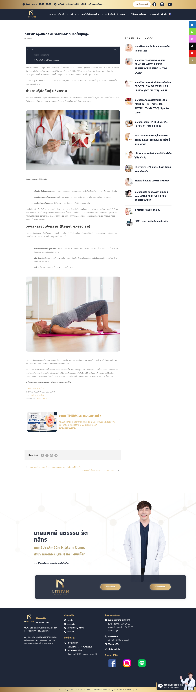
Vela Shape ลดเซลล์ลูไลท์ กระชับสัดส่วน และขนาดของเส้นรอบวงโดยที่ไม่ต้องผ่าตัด (152, 140)
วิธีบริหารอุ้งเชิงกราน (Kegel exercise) (47, 60)
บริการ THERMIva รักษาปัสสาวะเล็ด (80, 416)
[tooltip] (192, 24)
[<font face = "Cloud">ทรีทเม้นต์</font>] (65, 632)
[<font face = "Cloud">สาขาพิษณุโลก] (65, 643)
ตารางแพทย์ (153, 14)
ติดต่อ (164, 14)
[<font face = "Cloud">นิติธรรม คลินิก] (106, 644)
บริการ (75, 14)
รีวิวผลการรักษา (138, 14)
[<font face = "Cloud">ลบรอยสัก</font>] (65, 624)
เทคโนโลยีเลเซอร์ (91, 14)
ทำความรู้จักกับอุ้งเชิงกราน (42, 55)
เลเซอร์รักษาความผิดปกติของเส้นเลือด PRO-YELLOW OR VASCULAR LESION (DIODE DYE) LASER (153, 86)
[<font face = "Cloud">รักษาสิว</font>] (65, 620)
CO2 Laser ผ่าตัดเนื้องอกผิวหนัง (151, 221)
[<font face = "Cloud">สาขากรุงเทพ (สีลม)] (65, 650)
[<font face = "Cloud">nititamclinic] (106, 649)
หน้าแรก (52, 14)
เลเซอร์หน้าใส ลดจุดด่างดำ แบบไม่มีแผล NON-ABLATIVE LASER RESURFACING (151, 196)
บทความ (29, 39)
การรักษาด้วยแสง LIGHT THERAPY (153, 181)
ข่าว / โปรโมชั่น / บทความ (115, 14)
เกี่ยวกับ (63, 14)
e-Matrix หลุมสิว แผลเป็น (147, 210)
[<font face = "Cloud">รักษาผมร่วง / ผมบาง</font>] (65, 628)
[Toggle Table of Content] (114, 50)
